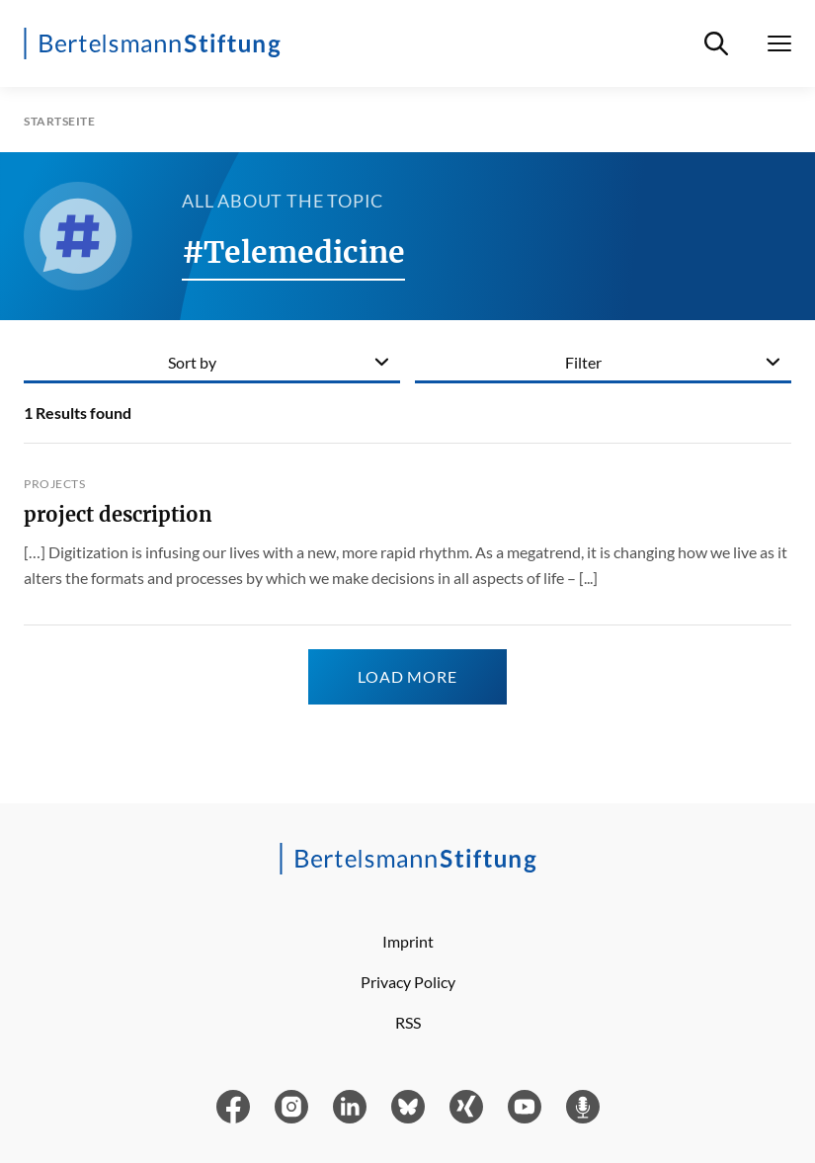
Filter (583, 362)
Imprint (408, 941)
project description (118, 514)
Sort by (192, 362)
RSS (408, 1022)
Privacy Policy (408, 981)
